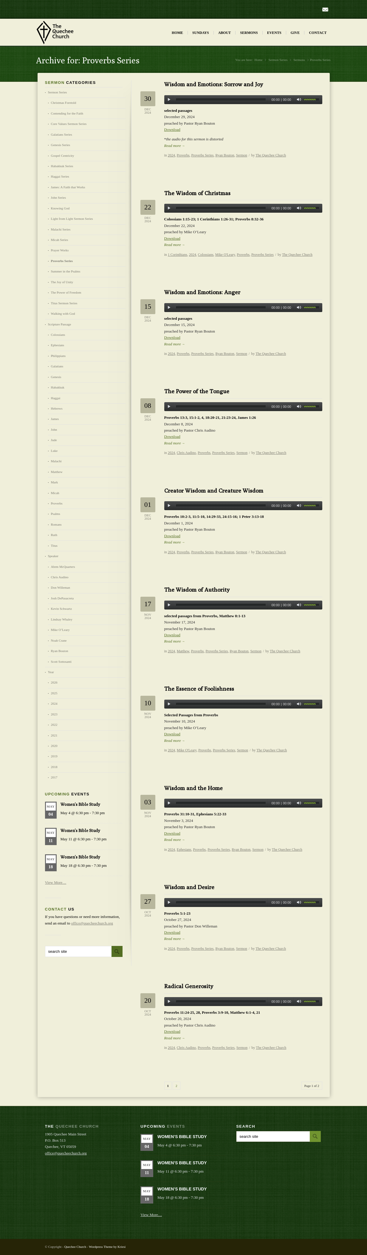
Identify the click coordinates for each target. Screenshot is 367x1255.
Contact (317, 33)
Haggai (56, 398)
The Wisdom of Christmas (197, 193)
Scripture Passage (59, 324)
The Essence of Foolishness (199, 688)
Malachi (56, 461)
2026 (54, 682)
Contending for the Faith (67, 113)
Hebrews (57, 408)
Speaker (53, 556)
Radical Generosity (188, 986)
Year (51, 672)
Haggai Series (60, 176)
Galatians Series (61, 134)
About (224, 33)
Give (295, 33)
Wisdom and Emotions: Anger (202, 292)
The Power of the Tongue (196, 391)
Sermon (241, 155)
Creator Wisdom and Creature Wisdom (213, 490)
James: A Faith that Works (68, 187)
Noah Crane (59, 640)
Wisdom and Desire (189, 887)
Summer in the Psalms (65, 271)
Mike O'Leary (225, 255)
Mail (325, 9)
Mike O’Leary (60, 630)
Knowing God (60, 208)
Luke (54, 450)
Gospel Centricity (62, 155)
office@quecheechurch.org (92, 923)
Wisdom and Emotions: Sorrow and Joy (213, 84)
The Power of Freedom (66, 292)
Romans (56, 524)
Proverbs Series (202, 155)
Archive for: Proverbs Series (88, 60)
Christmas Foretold (63, 102)
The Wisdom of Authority (197, 589)
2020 (54, 746)
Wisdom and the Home (193, 788)
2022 (54, 724)
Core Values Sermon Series (69, 124)
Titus (54, 545)
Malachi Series (61, 229)
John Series (58, 197)
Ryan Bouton (225, 155)
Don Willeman (60, 587)
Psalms (55, 514)
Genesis (56, 377)
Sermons (249, 33)
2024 (171, 155)
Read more (174, 145)
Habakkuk (57, 387)
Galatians (57, 366)
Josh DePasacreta (62, 598)
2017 (54, 777)
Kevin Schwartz (61, 608)
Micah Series (59, 240)
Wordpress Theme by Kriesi (107, 1246)
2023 (54, 714)
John (54, 429)
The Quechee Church (270, 155)
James (55, 419)
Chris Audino (186, 453)
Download (172, 129)
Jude (54, 440)
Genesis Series (60, 145)
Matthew (183, 651)
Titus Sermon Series (64, 303)
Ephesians (184, 849)
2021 (54, 735)
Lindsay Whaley (61, 619)
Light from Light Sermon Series (72, 218)
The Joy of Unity (62, 282)
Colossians (205, 255)
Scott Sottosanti (61, 661)
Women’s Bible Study (80, 804)
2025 (54, 693)
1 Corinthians (177, 255)
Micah (55, 493)
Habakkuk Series (62, 166)
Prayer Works (60, 250)
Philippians (58, 356)
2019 (54, 756)
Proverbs (183, 155)
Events (274, 33)
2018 (54, 767)
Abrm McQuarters (63, 566)
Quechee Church (75, 1246)
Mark (54, 482)
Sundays (200, 33)
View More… (55, 882)
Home (177, 33)
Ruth (54, 535)
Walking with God (63, 313)
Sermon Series (277, 60)
